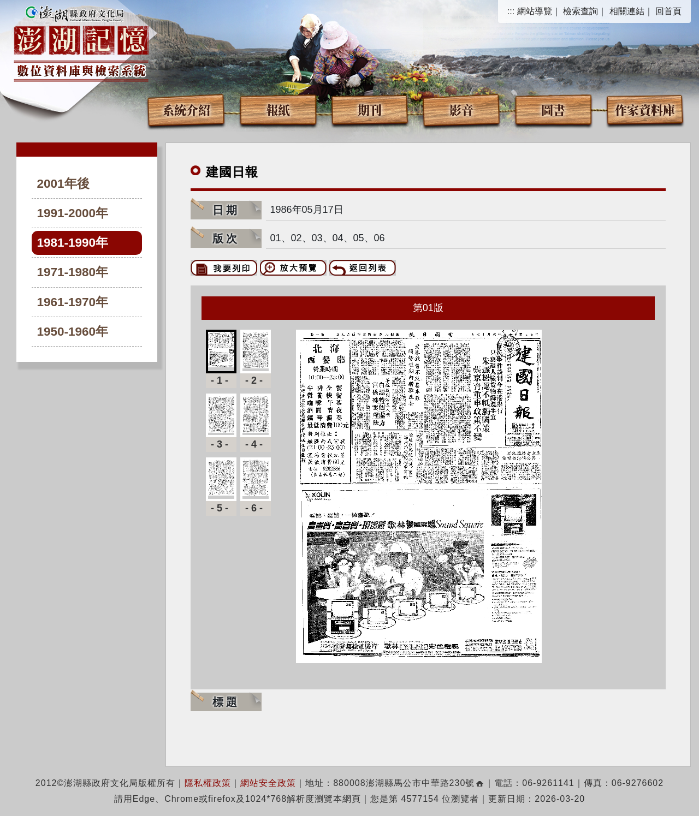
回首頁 (668, 11)
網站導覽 (534, 11)
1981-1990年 (73, 242)
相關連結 (626, 11)
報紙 (278, 109)
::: (510, 11)
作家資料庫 (645, 109)
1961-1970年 (73, 302)
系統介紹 (186, 109)
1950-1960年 (73, 331)
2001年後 (63, 183)
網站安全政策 (268, 783)
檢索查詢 (580, 11)
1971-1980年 (73, 272)
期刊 (370, 109)
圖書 (553, 109)
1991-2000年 (73, 213)
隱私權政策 (208, 783)
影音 (461, 109)
